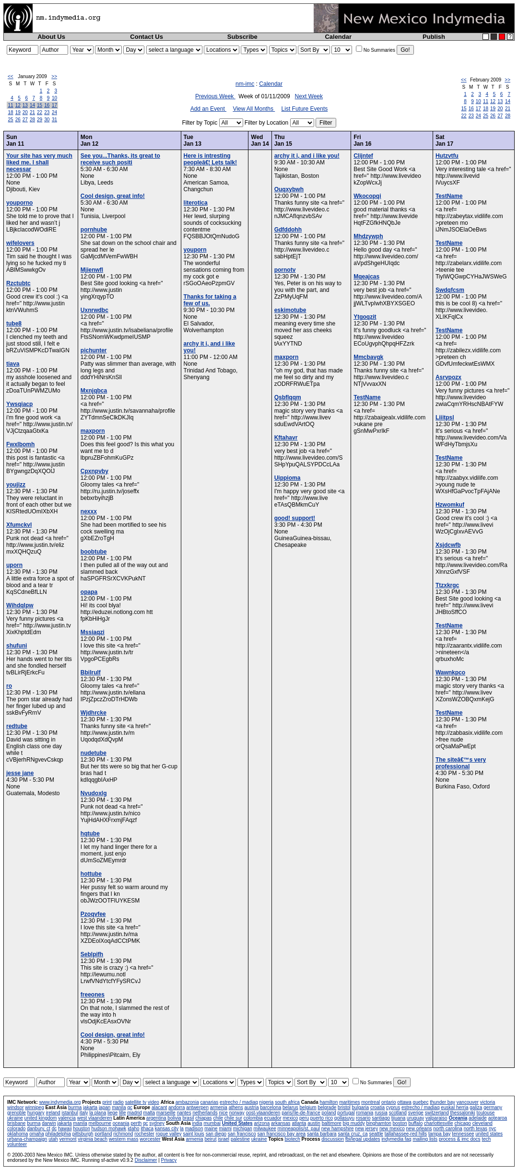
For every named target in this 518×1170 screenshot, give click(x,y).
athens (236, 1107)
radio (118, 1102)
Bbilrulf (91, 672)
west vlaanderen (94, 1118)
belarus (290, 1107)
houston (81, 1128)
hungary (36, 1112)
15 (39, 105)
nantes (184, 1112)
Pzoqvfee (93, 914)
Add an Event (208, 108)
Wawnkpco (450, 672)
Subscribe (242, 36)
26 (18, 119)
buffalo (415, 1123)
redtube (16, 726)
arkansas (281, 1123)
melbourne (100, 1123)
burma (75, 1107)
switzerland (437, 1112)
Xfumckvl (19, 524)
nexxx (89, 511)
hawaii (64, 1128)
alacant (159, 1107)
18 (10, 112)
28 (32, 119)
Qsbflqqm (287, 397)
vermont (67, 1139)
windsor (15, 1107)
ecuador (273, 1118)
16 (46, 105)
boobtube (94, 551)
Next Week (309, 96)
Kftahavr (286, 437)
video (153, 1102)
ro (9, 686)
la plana (97, 1112)
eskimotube (290, 310)
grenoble (16, 1112)
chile (218, 1118)
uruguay (415, 1118)
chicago (462, 1123)
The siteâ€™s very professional (461, 763)
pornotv (285, 269)
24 (54, 112)
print (106, 1102)
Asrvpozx (448, 377)
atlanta (299, 1123)
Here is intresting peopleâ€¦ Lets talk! (210, 159)
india (197, 1123)
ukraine (15, 1118)
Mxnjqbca (94, 390)
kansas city (166, 1128)
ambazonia (187, 1102)
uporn (14, 565)
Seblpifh (92, 954)
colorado (16, 1128)
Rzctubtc (18, 283)
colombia (253, 1118)
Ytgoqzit (364, 316)
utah (53, 1139)
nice (223, 1112)
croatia (377, 1107)
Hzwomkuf (450, 504)
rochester (144, 1133)
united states (489, 1133)
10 (54, 98)
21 (32, 112)
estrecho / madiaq (239, 1102)
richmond (123, 1133)
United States (237, 1123)
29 (39, 119)
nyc (492, 1128)
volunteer (17, 1144)
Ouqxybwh (289, 189)
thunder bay (442, 1102)
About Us (51, 36)
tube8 (14, 323)
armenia (218, 1107)
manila (119, 1107)
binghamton (378, 1123)
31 (54, 119)
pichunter (94, 350)
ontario (388, 1102)
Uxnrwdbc (94, 310)
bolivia (174, 1118)
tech (486, 1139)
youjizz (15, 484)
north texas (475, 1128)
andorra (176, 1107)
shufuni (16, 645)
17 (54, 105)
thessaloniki (462, 1112)
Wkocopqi (367, 196)
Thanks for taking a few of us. (210, 300)
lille (122, 1112)
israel (223, 1139)
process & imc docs (460, 1139)
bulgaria (360, 1107)
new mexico (392, 1128)
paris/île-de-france (301, 1112)
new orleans (419, 1128)
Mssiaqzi (93, 632)
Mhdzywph (368, 236)
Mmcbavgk (368, 357)
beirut (210, 1139)
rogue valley (169, 1133)
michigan (242, 1128)
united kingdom (40, 1118)
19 (18, 112)
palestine (240, 1139)
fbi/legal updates (362, 1139)
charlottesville (438, 1123)
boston (400, 1123)
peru (304, 1118)
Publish (434, 36)
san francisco (242, 1133)
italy (84, 1112)
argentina (156, 1118)
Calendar (338, 36)
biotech (292, 1139)
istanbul (69, 1112)
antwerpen (197, 1107)
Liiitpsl (445, 417)
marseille (166, 1112)
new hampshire (337, 1128)
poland (329, 1112)
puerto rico (321, 1118)
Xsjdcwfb (448, 545)
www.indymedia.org (60, 1102)
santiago (381, 1118)
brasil (188, 1118)
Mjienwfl (92, 269)
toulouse (486, 1112)
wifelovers (20, 243)
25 (10, 119)
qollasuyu (344, 1118)
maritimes (349, 1102)
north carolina (447, 1128)
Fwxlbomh (20, 444)
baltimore (331, 1123)
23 (46, 112)
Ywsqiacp (19, 404)
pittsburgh (83, 1133)
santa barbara (322, 1133)
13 (25, 105)
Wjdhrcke (93, 712)
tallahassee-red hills (406, 1133)
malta (149, 1112)
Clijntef (363, 155)
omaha (36, 1133)
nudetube (93, 753)
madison (194, 1128)
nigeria (266, 1102)
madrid (134, 1112)
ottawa (404, 1102)
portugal (345, 1112)
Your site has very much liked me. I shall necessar (39, 162)
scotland (398, 1112)
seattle (376, 1133)
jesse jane (20, 773)
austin (313, 1123)
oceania (121, 1123)
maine (210, 1128)
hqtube (90, 833)
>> (54, 76)
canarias (209, 1102)
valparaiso (436, 1118)
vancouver (468, 1102)
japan (104, 1107)
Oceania (457, 1118)
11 (10, 105)
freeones (93, 994)
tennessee (463, 1133)
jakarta (90, 1107)
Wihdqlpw (20, 605)
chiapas (203, 1118)
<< (10, 76)
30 (46, 119)
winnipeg (34, 1107)
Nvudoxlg (94, 793)
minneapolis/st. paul (299, 1128)
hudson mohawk (109, 1128)
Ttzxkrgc (447, 585)
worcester (150, 1139)
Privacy (169, 1160)
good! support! (294, 518)
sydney (157, 1123)
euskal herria (454, 1107)
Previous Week (215, 96)
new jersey (366, 1128)
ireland (53, 1112)
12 (18, 105)
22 (39, 112)
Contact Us (146, 36)
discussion (332, 1139)
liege (112, 1112)
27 (25, 119)
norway (237, 1112)
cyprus (393, 1107)
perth (135, 1123)
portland (103, 1133)
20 (25, 112)
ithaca (147, 1128)
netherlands (204, 1112)
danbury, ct (38, 1128)
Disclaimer (146, 1160)
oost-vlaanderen (263, 1112)
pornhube (94, 229)
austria (251, 1107)
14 (32, 105)
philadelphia (58, 1133)
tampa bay (439, 1133)
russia (381, 1112)
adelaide (478, 1118)
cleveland (482, 1123)
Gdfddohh (288, 229)
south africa (287, 1102)
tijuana (398, 1118)
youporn (195, 249)
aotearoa (497, 1118)
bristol (344, 1107)
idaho (133, 1128)
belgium (308, 1107)
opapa (89, 592)
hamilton (329, 1102)
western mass (124, 1139)
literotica (196, 202)
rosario (363, 1118)
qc (129, 1107)
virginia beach (92, 1139)
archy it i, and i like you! (307, 155)
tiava (12, 363)
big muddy (354, 1123)
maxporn (93, 431)
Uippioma (287, 478)
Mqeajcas (366, 276)
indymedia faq (396, 1139)
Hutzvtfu (447, 155)
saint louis (193, 1133)
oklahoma (17, 1133)
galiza (476, 1107)
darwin (49, 1123)
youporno (19, 202)
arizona (262, 1123)
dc (54, 1128)
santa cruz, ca (352, 1133)
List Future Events (305, 108)
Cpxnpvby (94, 471)
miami (225, 1128)
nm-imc (244, 84)
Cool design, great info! (113, 196)
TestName (366, 397)
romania (364, 1112)
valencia (67, 1118)
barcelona (270, 1107)
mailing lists (424, 1139)
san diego (216, 1133)
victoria (487, 1102)
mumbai (212, 1123)
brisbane (16, 1123)
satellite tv (135, 1102)
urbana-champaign (27, 1139)
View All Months (254, 108)
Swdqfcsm (450, 290)
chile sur (233, 1118)
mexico (290, 1118)
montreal (370, 1102)
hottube (91, 873)
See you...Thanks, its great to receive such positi (120, 159)
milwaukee (265, 1128)
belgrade (327, 1107)
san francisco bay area (282, 1133)
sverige (416, 1112)
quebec (421, 1102)
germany (492, 1107)
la (182, 1128)
